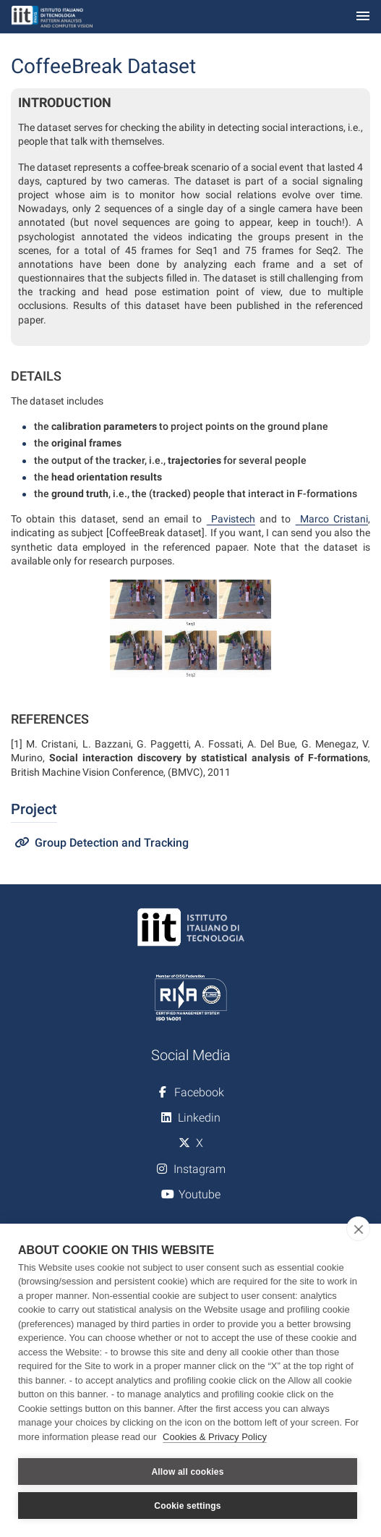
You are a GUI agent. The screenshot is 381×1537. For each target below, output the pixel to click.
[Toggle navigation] (363, 17)
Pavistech (231, 519)
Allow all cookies (187, 1472)
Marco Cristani (332, 519)
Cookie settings (187, 1506)
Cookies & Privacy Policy (215, 1436)
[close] (358, 1228)
